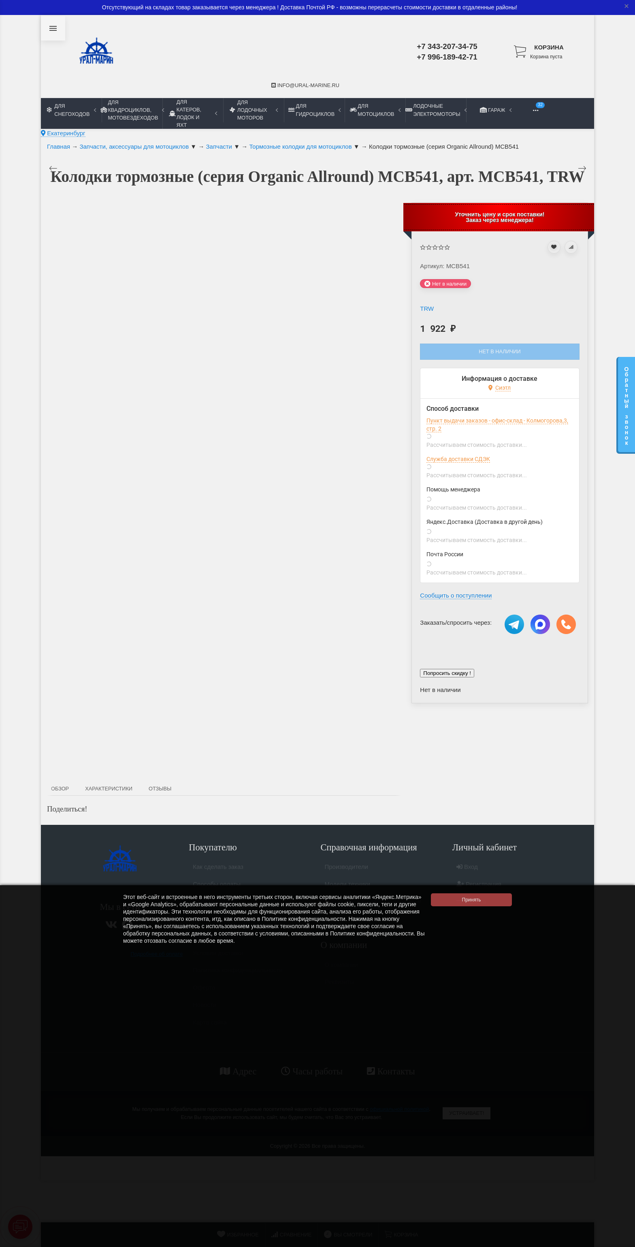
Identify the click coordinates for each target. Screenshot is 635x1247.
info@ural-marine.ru (305, 85)
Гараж (496, 110)
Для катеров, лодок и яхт (193, 113)
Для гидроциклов (314, 110)
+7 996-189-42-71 (447, 57)
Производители (346, 870)
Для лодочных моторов (254, 110)
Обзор (60, 789)
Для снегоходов (71, 110)
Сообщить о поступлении (456, 595)
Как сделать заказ (218, 870)
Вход (467, 870)
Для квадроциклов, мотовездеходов (132, 110)
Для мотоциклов (375, 110)
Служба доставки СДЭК (458, 459)
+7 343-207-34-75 (447, 46)
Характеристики (108, 789)
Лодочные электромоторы (435, 110)
